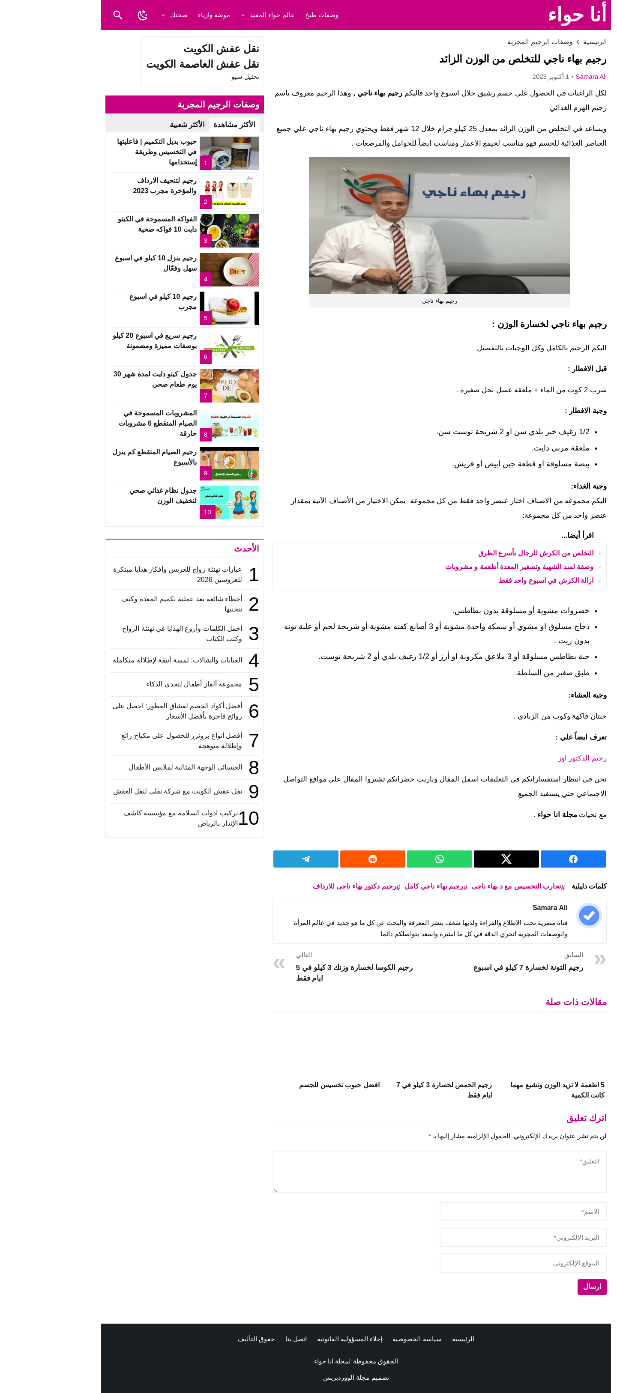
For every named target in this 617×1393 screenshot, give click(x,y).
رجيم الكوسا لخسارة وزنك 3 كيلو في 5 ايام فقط (309, 966)
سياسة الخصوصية (369, 1338)
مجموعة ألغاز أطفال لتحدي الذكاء (147, 684)
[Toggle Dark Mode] (95, 15)
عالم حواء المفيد (224, 14)
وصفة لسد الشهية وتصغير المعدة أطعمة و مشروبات (472, 566)
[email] (475, 1237)
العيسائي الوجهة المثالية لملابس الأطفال (137, 767)
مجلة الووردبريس (299, 1377)
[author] (475, 1211)
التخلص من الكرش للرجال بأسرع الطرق (488, 553)
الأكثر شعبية (140, 125)
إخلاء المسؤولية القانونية (302, 1338)
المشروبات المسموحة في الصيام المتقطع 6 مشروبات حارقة (110, 423)
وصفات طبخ (274, 14)
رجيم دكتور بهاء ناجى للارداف (307, 886)
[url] (475, 1263)
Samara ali (543, 76)
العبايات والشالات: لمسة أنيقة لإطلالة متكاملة (130, 660)
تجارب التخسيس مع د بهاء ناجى (468, 886)
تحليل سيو (198, 76)
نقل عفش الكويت (174, 48)
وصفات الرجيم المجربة (492, 41)
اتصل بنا (248, 1338)
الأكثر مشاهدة (187, 125)
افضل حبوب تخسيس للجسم (292, 1085)
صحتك (131, 14)
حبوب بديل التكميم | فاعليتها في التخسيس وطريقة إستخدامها (109, 152)
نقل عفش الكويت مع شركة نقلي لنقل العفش (130, 791)
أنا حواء (529, 15)
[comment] (392, 1172)
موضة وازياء (166, 14)
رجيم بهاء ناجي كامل (386, 886)
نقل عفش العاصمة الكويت (155, 64)
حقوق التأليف (208, 1338)
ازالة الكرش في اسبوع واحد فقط (498, 580)
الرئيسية (415, 1338)
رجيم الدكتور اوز (533, 758)
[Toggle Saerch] (70, 15)
